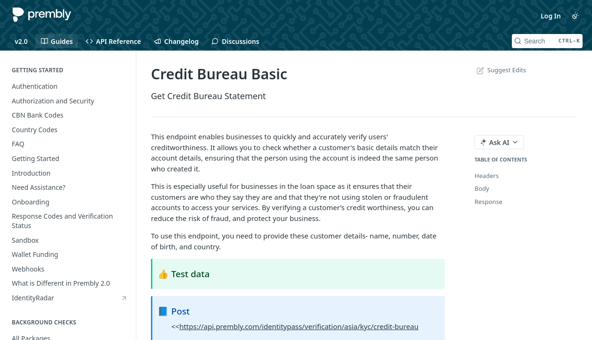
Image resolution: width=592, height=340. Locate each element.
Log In (551, 15)
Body (482, 188)
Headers (487, 175)
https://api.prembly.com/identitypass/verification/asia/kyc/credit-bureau (298, 326)
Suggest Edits (500, 70)
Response (488, 201)
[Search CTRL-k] (547, 41)
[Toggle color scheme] (575, 15)
